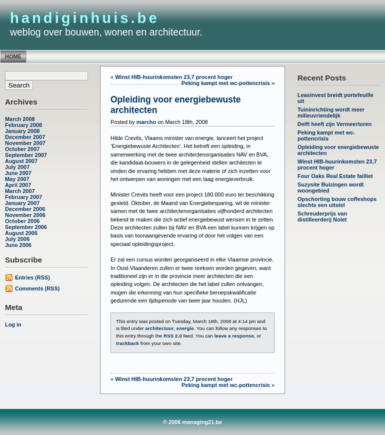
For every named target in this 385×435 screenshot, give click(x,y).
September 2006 (26, 227)
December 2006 (25, 209)
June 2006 (18, 245)
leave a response (234, 335)
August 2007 (21, 161)
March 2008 (20, 119)
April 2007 (18, 185)
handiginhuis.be (85, 18)
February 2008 (23, 125)
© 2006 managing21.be (192, 422)
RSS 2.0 (173, 335)
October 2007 (22, 149)
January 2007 (22, 203)
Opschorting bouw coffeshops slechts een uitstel (337, 202)
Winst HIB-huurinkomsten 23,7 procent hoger (173, 77)
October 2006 (22, 221)
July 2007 (17, 167)
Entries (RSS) (32, 277)
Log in (13, 325)
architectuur (159, 328)
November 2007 (25, 143)
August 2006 (21, 233)
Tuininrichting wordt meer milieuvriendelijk (331, 112)
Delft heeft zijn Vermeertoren (335, 124)
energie (185, 328)
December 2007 (25, 137)
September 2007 (26, 155)
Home (13, 57)
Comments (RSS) (37, 289)
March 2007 (20, 191)
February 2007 (23, 197)
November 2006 (25, 215)
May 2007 (17, 179)
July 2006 (17, 239)
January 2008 (22, 131)
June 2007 (18, 173)
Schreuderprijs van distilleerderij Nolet (322, 216)
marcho (146, 122)
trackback (127, 343)
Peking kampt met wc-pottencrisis (326, 136)
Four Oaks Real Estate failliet (335, 176)
